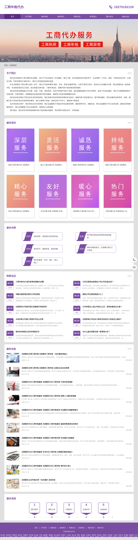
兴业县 (120, 537)
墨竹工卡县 (85, 537)
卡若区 (30, 537)
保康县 (83, 535)
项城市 (125, 537)
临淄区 (109, 537)
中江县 (67, 537)
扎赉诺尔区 (23, 537)
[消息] (134, 267)
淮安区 (104, 535)
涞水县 (56, 537)
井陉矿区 (9, 535)
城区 (78, 535)
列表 (6, 65)
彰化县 (36, 535)
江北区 (115, 535)
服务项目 (53, 528)
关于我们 (44, 528)
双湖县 (40, 537)
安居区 (88, 535)
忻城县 (126, 535)
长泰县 (110, 535)
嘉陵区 (51, 535)
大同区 (35, 537)
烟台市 (78, 537)
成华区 (94, 535)
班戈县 (31, 535)
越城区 (45, 535)
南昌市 (97, 537)
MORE (130, 73)
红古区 (73, 537)
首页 (36, 528)
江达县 (62, 537)
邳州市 (46, 537)
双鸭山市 (103, 537)
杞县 (40, 535)
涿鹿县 (11, 537)
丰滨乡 (115, 537)
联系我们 (82, 528)
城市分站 (100, 528)
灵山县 (74, 535)
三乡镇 (68, 535)
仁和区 (51, 537)
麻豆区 (20, 535)
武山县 (5, 537)
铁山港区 (57, 535)
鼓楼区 (25, 535)
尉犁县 (131, 537)
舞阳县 (15, 535)
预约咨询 (91, 528)
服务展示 (63, 528)
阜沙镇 (2, 535)
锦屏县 (16, 537)
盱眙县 (99, 535)
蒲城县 (131, 535)
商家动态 (72, 528)
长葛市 (63, 535)
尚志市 (120, 535)
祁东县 (92, 537)
